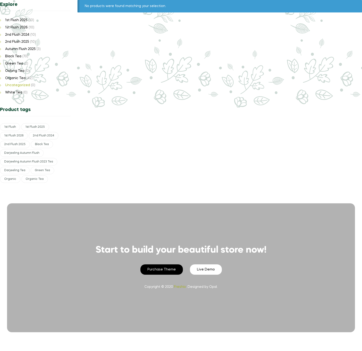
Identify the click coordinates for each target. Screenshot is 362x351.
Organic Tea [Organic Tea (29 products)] (35, 179)
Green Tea (14, 63)
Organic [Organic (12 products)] (10, 179)
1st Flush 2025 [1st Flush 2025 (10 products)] (35, 127)
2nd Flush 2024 (17, 34)
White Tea (13, 92)
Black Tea (13, 56)
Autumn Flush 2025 (20, 49)
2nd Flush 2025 (17, 41)
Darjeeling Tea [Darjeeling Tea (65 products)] (14, 170)
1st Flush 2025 (16, 20)
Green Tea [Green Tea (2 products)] (42, 170)
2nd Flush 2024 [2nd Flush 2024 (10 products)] (43, 135)
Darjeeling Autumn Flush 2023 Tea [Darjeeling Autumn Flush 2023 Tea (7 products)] (28, 161)
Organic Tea (15, 78)
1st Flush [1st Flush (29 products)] (10, 127)
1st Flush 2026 (16, 27)
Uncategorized (17, 85)
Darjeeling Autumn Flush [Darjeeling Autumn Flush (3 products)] (21, 153)
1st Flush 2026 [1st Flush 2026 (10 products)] (13, 135)
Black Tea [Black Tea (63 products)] (42, 144)
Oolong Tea (14, 71)
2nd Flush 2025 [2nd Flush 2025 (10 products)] (15, 144)
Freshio (180, 287)
